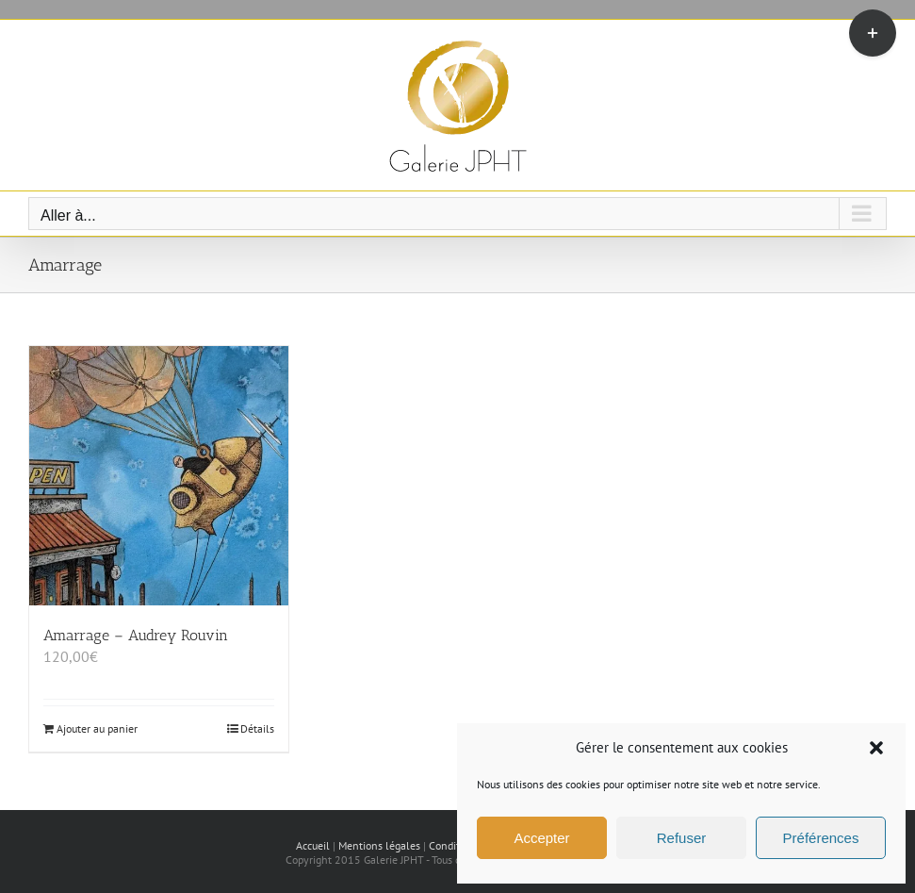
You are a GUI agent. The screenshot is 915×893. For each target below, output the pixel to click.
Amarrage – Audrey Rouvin (135, 635)
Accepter (541, 838)
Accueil (313, 845)
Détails (257, 728)
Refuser (682, 838)
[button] (876, 747)
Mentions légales (379, 845)
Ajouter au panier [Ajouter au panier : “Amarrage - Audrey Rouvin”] (97, 728)
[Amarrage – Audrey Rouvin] (158, 475)
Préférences (821, 838)
